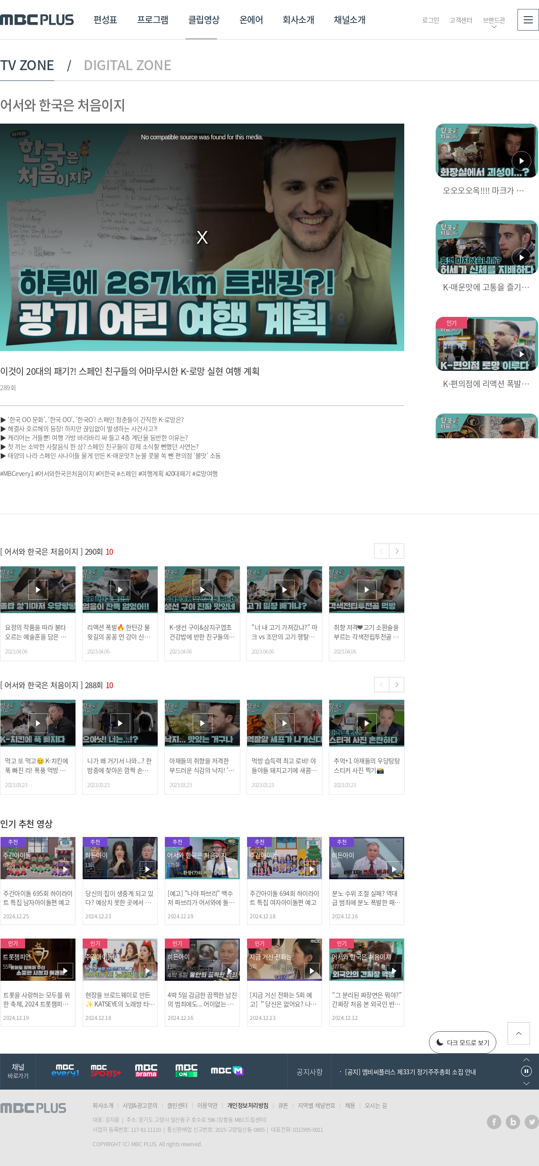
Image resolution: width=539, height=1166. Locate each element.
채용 (350, 1105)
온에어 (251, 19)
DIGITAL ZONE (127, 65)
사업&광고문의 (140, 1105)
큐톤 (283, 1105)
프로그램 (152, 19)
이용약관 (207, 1105)
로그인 (430, 19)
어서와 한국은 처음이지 (62, 104)
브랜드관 (494, 19)
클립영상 (204, 19)
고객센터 (461, 19)
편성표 (105, 19)
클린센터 (177, 1105)
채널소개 (349, 19)
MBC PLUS (37, 19)
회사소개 (298, 19)
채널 (17, 1070)
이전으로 (526, 1060)
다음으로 (526, 1083)
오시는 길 (376, 1105)
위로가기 (519, 1033)
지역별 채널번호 (317, 1105)
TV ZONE (27, 65)
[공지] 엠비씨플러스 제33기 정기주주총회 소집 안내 (410, 1071)
